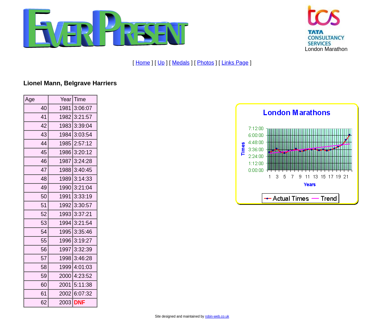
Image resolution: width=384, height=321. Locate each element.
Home (143, 63)
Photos (205, 63)
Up (161, 63)
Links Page (235, 63)
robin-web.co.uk (217, 316)
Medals (181, 63)
